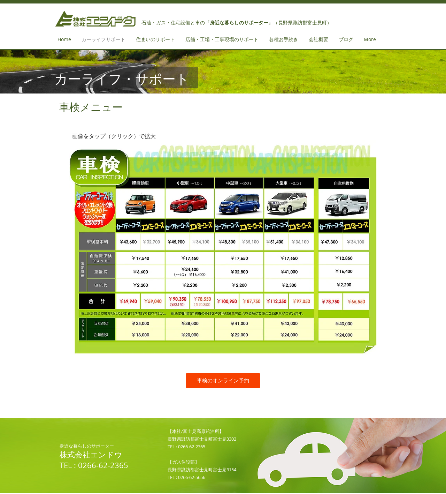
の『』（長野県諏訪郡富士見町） (266, 22)
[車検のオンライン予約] (223, 380)
